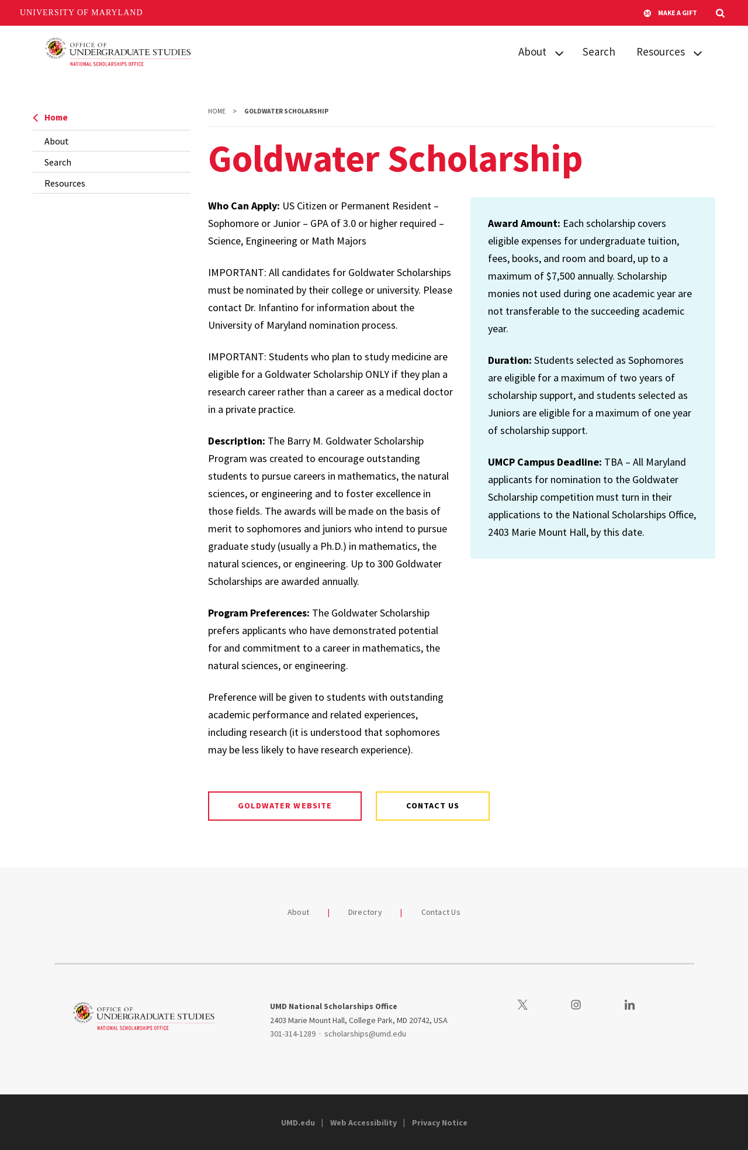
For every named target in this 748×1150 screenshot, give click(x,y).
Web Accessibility (363, 1122)
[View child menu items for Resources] (698, 52)
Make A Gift (670, 13)
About (532, 51)
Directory (365, 912)
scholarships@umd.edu (365, 1033)
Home (50, 117)
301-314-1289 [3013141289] (293, 1033)
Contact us (432, 805)
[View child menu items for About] (559, 52)
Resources (660, 51)
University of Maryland (81, 12)
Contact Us (441, 912)
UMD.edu (298, 1122)
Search (599, 51)
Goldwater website (285, 805)
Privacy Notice (440, 1122)
